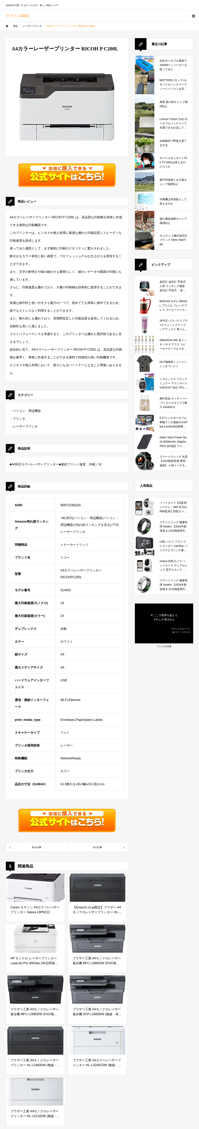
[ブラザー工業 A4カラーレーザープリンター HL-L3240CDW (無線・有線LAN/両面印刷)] (97, 1040)
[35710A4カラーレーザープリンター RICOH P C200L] (36, 847)
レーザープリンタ (25, 426)
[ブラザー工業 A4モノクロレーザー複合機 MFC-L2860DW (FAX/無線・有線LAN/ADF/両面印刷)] (97, 939)
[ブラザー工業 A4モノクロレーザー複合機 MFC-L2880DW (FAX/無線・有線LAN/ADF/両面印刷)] (35, 989)
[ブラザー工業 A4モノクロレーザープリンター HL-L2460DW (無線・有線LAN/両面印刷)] (35, 1040)
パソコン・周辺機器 (27, 410)
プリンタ (19, 418)
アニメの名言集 (164, 646)
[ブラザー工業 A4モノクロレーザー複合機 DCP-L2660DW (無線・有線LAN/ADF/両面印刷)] (97, 989)
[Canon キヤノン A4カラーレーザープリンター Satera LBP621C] (35, 888)
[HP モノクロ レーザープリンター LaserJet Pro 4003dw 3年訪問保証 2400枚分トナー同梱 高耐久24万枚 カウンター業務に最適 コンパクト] (35, 939)
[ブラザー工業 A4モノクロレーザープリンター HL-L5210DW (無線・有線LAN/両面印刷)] (35, 1091)
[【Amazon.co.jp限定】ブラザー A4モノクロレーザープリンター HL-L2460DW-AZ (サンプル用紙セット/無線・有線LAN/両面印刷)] (97, 888)
